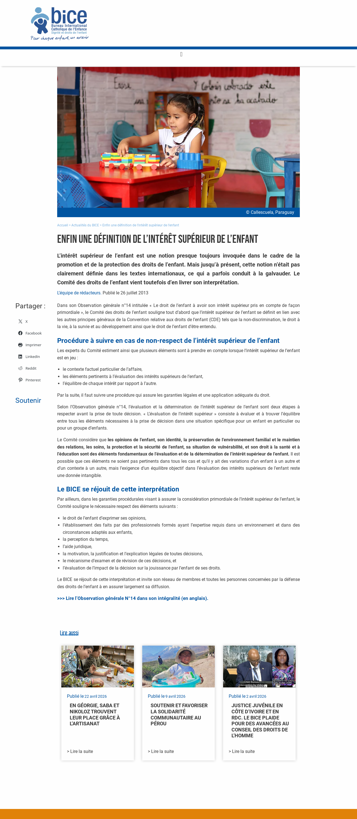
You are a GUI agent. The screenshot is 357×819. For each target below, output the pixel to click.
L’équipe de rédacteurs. (79, 292)
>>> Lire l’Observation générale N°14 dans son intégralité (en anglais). (132, 598)
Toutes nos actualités (275, 778)
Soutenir (28, 400)
